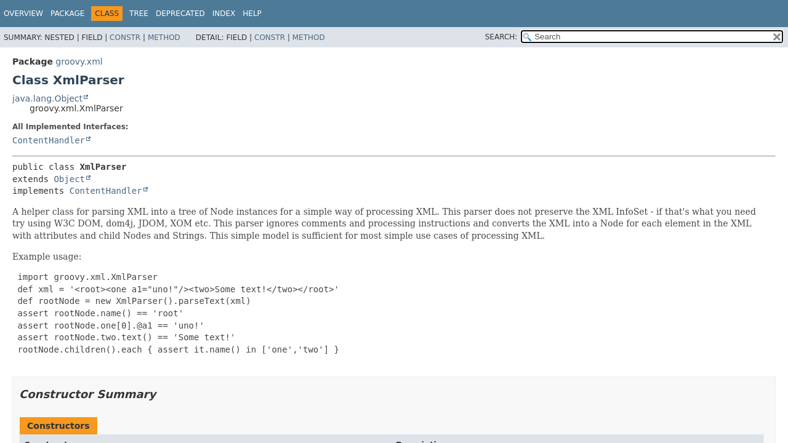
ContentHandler (48, 140)
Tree (138, 13)
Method (164, 37)
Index (224, 13)
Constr (125, 37)
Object (69, 179)
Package (67, 13)
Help (252, 13)
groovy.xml (78, 61)
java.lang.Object (47, 98)
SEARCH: (501, 37)
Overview (23, 13)
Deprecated (180, 13)
